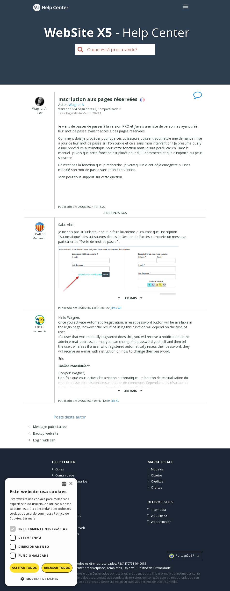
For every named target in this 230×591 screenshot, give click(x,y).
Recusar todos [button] (57, 568)
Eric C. (115, 401)
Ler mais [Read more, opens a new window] (29, 518)
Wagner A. (77, 104)
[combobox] (64, 484)
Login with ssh (44, 440)
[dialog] (41, 532)
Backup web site (45, 433)
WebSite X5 (159, 515)
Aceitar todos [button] (24, 568)
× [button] (70, 484)
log (68, 113)
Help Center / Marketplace (86, 568)
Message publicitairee (50, 426)
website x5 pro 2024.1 (86, 113)
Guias (59, 469)
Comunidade (64, 475)
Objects (129, 568)
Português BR (184, 556)
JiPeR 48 (116, 308)
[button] (41, 578)
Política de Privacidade (154, 568)
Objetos (157, 475)
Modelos (157, 469)
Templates (114, 568)
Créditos (157, 481)
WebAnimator (161, 521)
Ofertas (156, 487)
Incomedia (158, 509)
